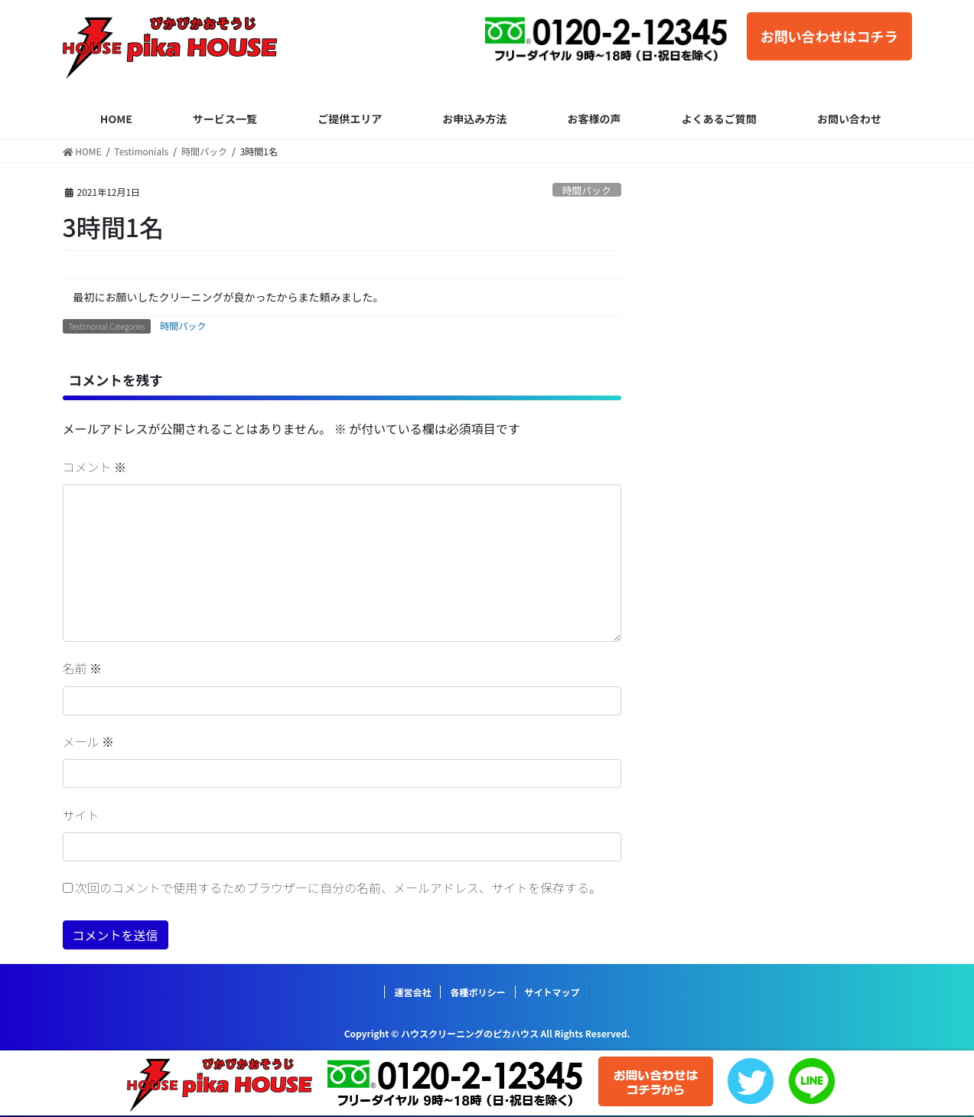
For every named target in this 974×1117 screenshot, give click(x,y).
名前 (83, 668)
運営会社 (412, 991)
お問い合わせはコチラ (829, 36)
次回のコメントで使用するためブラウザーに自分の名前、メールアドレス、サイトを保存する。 (338, 887)
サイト (81, 815)
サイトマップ (552, 991)
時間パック (586, 190)
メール (89, 741)
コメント (95, 467)
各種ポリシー (477, 991)
